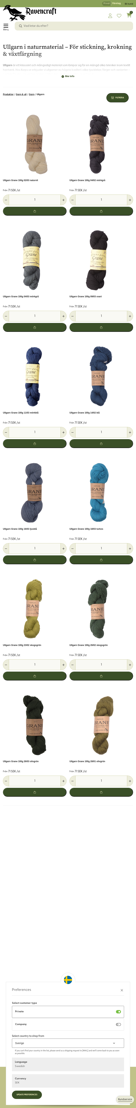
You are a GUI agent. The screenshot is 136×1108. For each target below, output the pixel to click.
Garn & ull (21, 94)
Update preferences (27, 1095)
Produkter (8, 94)
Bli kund (129, 4)
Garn (31, 94)
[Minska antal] (6, 200)
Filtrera (119, 98)
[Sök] (20, 26)
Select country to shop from (28, 1035)
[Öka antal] (63, 200)
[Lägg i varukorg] (35, 211)
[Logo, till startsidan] (29, 13)
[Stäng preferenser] (122, 990)
